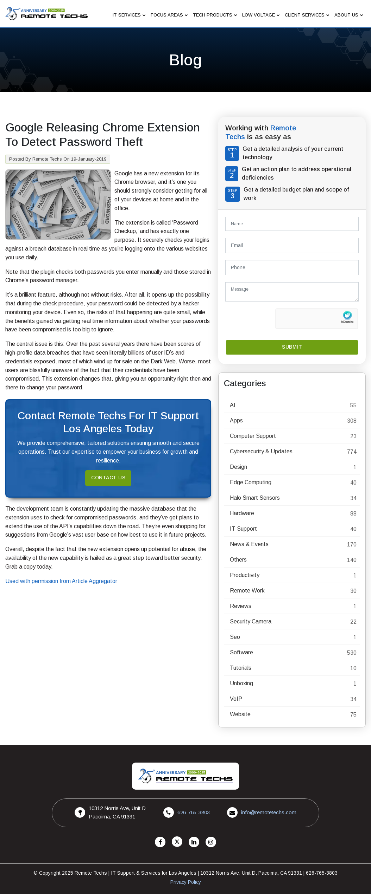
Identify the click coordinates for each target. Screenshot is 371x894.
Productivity (244, 575)
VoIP (236, 699)
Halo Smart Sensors (255, 498)
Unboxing (241, 683)
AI (232, 405)
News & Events (249, 544)
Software (241, 652)
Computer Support (253, 436)
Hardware (242, 513)
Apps (236, 420)
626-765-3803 (193, 812)
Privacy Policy (185, 882)
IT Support (243, 529)
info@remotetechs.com (268, 812)
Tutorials (240, 668)
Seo (235, 637)
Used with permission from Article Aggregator (61, 581)
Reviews (240, 606)
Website (240, 714)
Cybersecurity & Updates (261, 451)
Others (238, 560)
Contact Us (108, 478)
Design (238, 467)
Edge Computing (250, 482)
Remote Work (247, 591)
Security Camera (250, 621)
